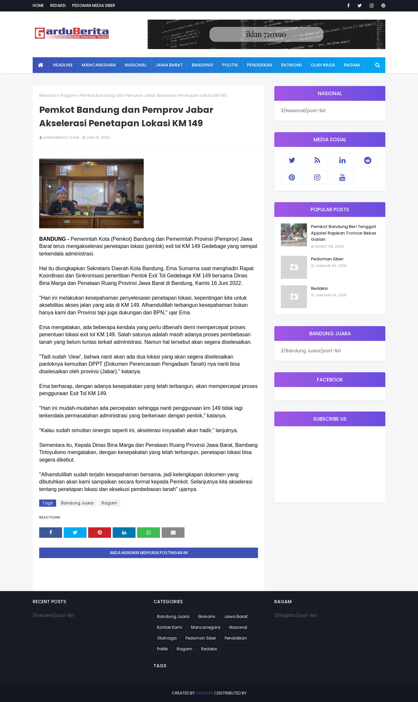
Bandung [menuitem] (202, 65)
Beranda (48, 95)
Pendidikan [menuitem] (259, 65)
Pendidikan (236, 638)
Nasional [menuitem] (136, 65)
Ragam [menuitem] (352, 65)
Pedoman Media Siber (93, 5)
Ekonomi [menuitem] (291, 65)
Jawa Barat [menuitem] (169, 65)
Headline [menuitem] (63, 65)
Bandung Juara (77, 503)
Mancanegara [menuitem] (99, 65)
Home (38, 5)
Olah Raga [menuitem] (323, 65)
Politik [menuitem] (230, 65)
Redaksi (58, 5)
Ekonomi (206, 616)
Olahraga (167, 638)
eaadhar (205, 693)
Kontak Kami (169, 627)
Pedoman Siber (327, 259)
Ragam (68, 95)
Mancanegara (205, 627)
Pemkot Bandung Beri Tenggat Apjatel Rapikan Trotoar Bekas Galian (343, 232)
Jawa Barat (236, 616)
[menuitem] (41, 65)
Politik (162, 649)
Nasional (238, 627)
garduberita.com (61, 137)
